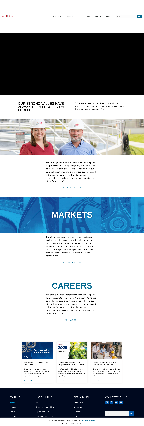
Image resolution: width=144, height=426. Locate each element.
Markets (13, 407)
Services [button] (69, 16)
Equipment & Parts (43, 412)
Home (12, 402)
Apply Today (78, 402)
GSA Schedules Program (45, 416)
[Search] (139, 16)
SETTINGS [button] (79, 423)
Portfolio (79, 16)
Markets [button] (57, 16)
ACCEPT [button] (64, 423)
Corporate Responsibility (45, 407)
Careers (108, 16)
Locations (77, 412)
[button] (19, 361)
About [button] (97, 16)
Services (13, 412)
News (89, 16)
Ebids (38, 402)
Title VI (76, 416)
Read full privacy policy (88, 420)
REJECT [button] (72, 423)
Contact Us (78, 407)
